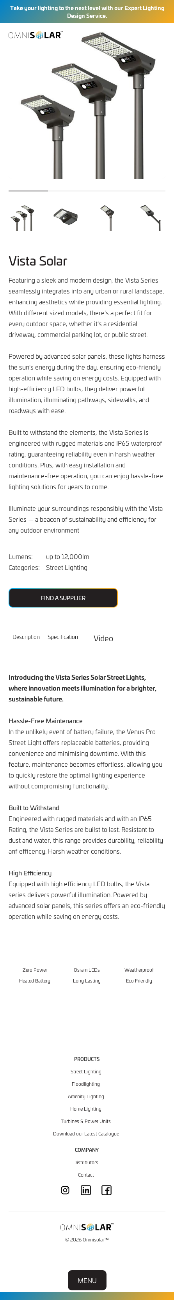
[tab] (26, 641)
